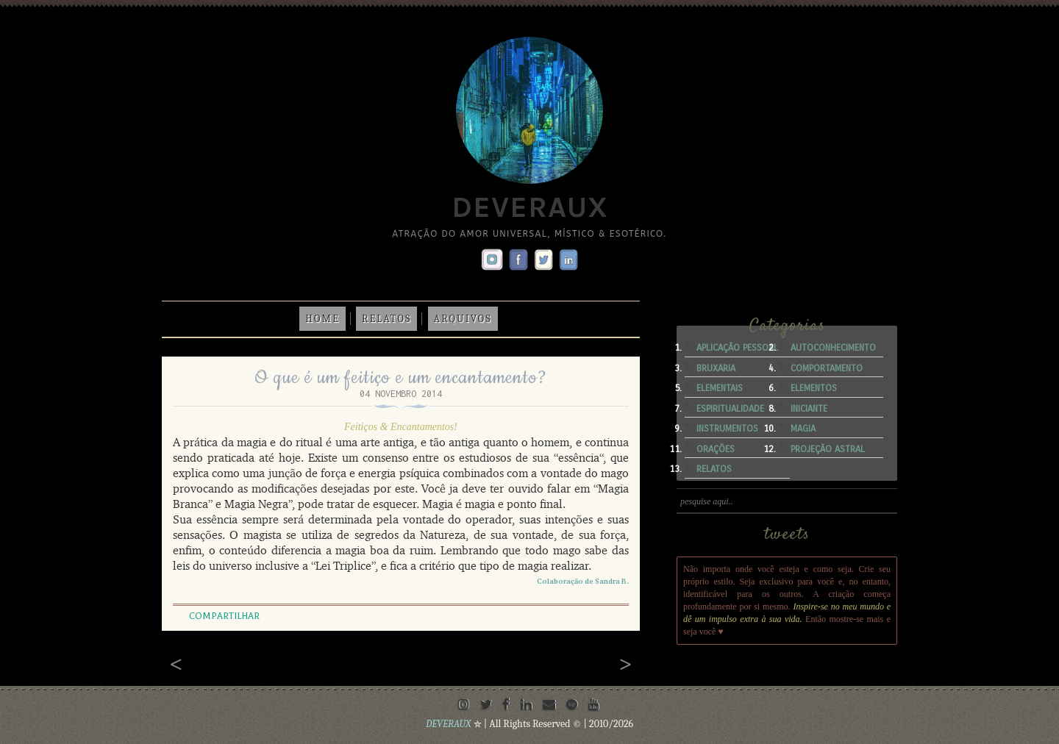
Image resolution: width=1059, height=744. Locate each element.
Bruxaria (715, 368)
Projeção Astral (828, 449)
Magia (803, 428)
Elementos (814, 388)
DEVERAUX (450, 724)
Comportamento (827, 368)
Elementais (719, 388)
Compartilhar (224, 616)
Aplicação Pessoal (737, 348)
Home (322, 318)
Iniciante (809, 409)
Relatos (386, 318)
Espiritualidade (730, 409)
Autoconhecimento (833, 348)
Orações (715, 449)
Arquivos (463, 318)
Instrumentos (727, 428)
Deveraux (530, 207)
